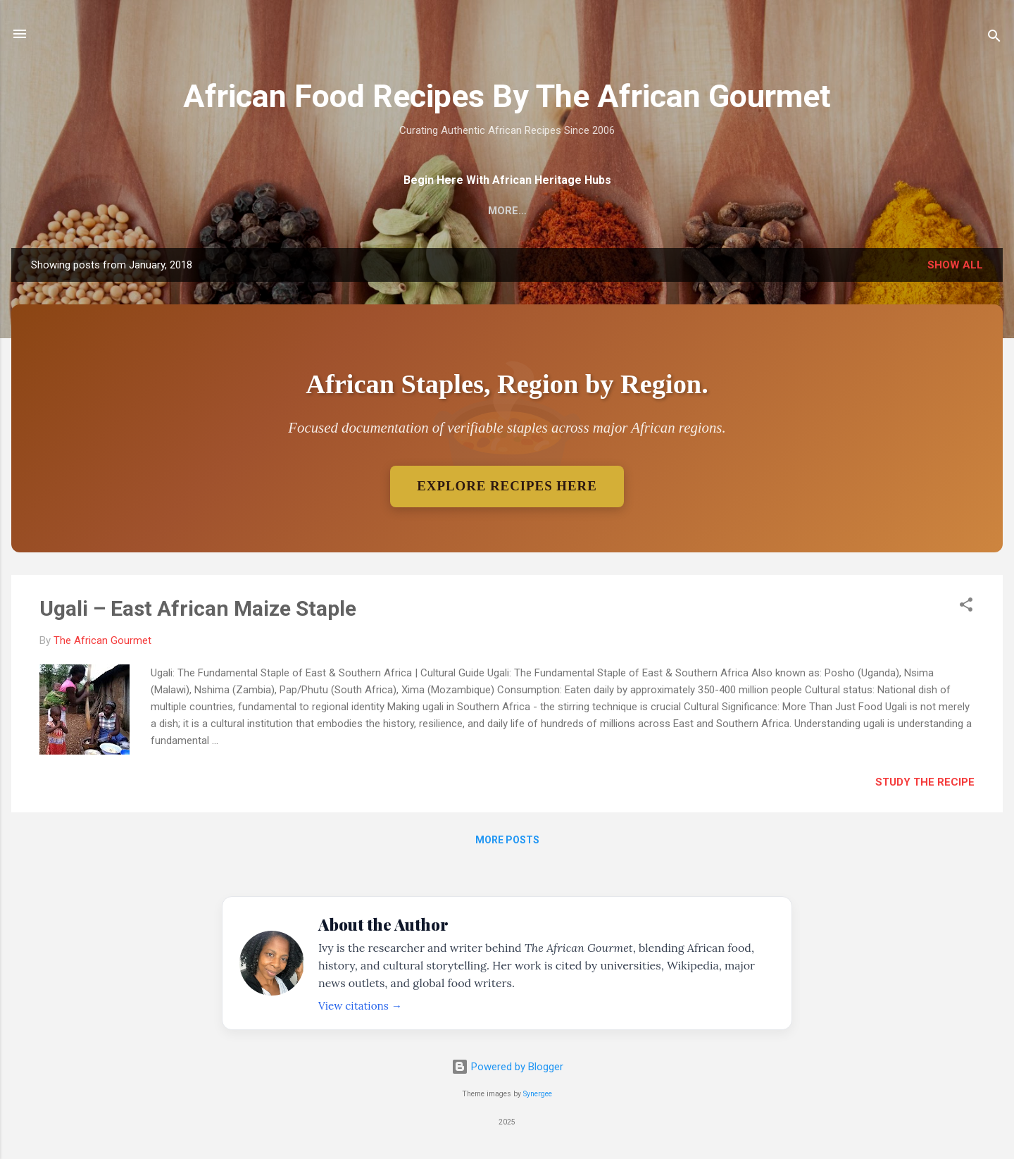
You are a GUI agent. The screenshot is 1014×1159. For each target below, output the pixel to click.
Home (292, 210)
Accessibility (697, 210)
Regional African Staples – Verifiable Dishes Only (483, 210)
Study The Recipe (925, 783)
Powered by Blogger (507, 1066)
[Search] (994, 38)
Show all (955, 265)
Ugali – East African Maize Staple (197, 609)
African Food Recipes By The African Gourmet (507, 96)
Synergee (537, 1094)
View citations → (360, 1005)
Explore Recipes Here (507, 486)
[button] (966, 608)
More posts (507, 841)
